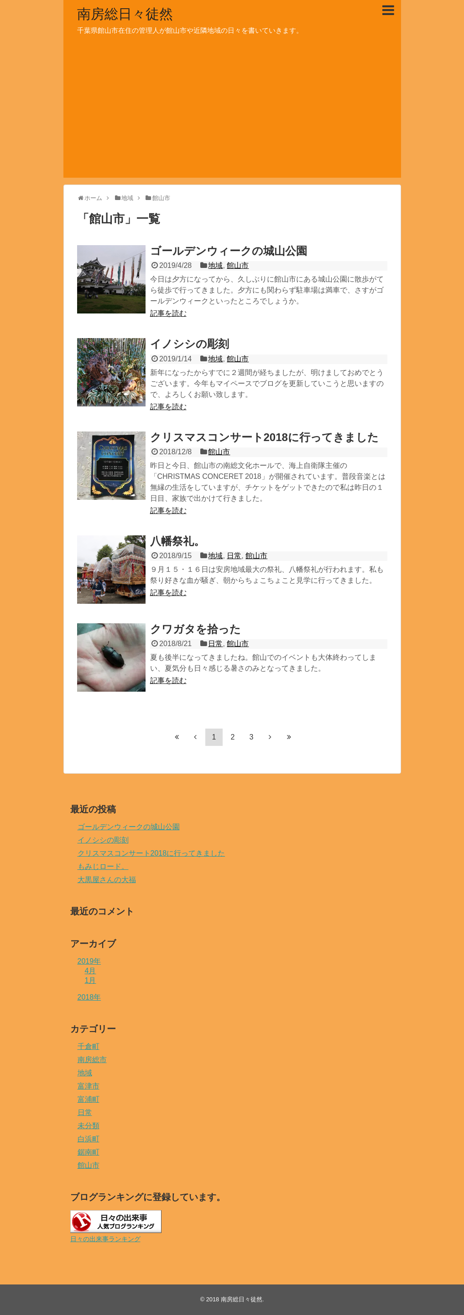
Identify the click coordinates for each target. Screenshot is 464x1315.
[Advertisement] (232, 114)
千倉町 (88, 1046)
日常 (234, 556)
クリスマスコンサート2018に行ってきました (264, 437)
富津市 (88, 1086)
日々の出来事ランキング (105, 1239)
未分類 (88, 1126)
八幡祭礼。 (177, 541)
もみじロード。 (103, 866)
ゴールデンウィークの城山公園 (228, 251)
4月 (90, 971)
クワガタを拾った (195, 629)
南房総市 (92, 1059)
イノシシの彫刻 (189, 344)
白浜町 (88, 1139)
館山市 (238, 265)
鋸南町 (88, 1152)
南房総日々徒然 (125, 13)
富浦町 (88, 1099)
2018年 (89, 997)
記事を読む (168, 313)
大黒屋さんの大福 (107, 880)
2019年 (89, 961)
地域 (215, 265)
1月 (90, 980)
